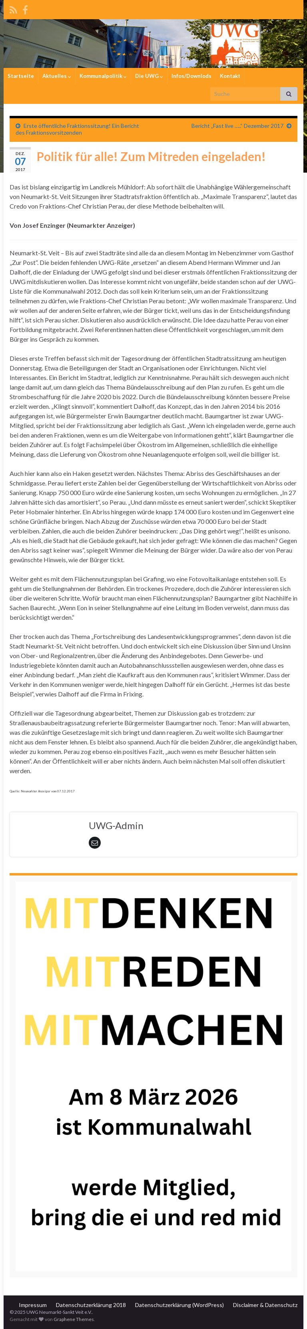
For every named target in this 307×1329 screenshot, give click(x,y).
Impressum (33, 1304)
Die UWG (149, 76)
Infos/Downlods (191, 76)
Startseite (21, 76)
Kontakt (230, 76)
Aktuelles (56, 76)
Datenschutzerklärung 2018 (91, 1304)
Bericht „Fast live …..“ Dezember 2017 (237, 125)
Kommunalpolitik (103, 76)
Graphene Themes (74, 1319)
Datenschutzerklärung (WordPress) (179, 1304)
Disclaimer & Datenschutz (265, 1304)
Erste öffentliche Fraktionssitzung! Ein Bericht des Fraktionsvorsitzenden (77, 129)
